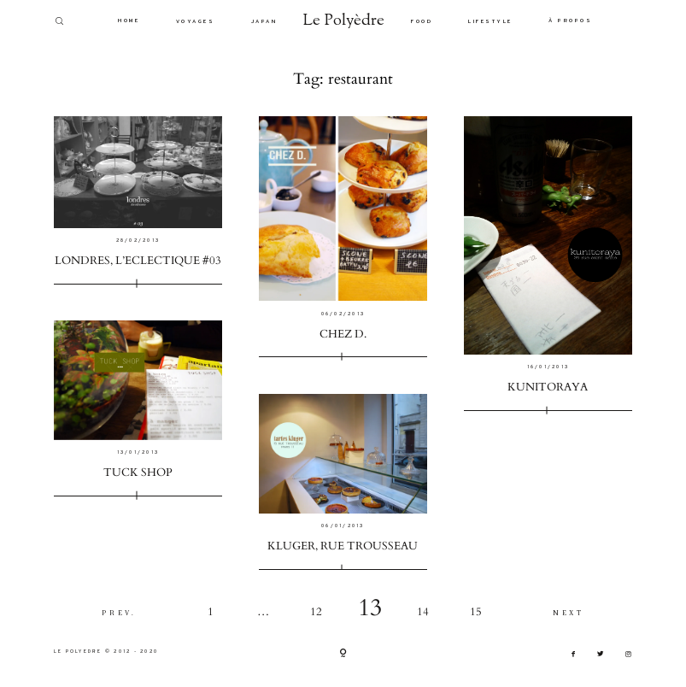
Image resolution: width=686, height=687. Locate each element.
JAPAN (264, 21)
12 (316, 612)
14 (423, 612)
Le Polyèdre (343, 21)
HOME (128, 20)
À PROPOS (570, 20)
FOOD (421, 21)
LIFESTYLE (490, 21)
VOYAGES (195, 21)
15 (476, 612)
